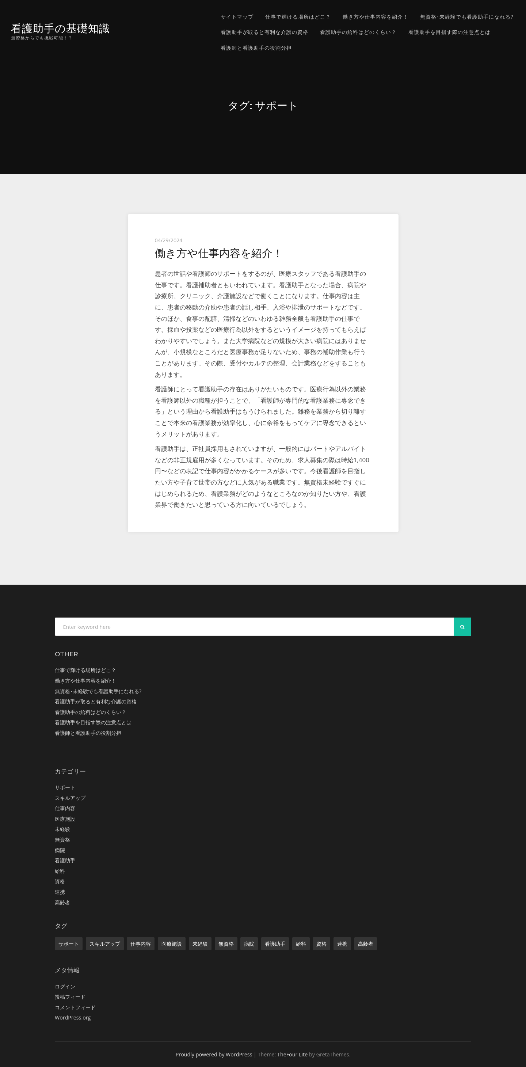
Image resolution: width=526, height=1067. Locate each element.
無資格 (62, 839)
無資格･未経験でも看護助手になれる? (466, 16)
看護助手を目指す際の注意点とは (449, 32)
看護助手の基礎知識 (60, 28)
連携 (60, 891)
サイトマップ (237, 16)
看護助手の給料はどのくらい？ (358, 32)
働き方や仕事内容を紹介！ (375, 16)
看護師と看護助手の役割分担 (256, 47)
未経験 (62, 828)
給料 (60, 870)
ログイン (65, 986)
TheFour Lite (292, 1054)
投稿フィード (70, 996)
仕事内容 (65, 808)
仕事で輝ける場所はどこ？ (298, 16)
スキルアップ (70, 797)
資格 (60, 881)
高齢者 (62, 902)
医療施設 (65, 818)
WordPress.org (73, 1017)
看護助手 (65, 860)
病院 (60, 850)
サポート (65, 787)
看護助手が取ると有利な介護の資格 (264, 32)
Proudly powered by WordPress (214, 1054)
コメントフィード (75, 1007)
